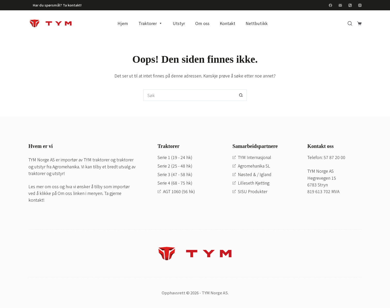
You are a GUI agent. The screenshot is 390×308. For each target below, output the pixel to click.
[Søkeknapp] (241, 95)
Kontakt (227, 23)
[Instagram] (360, 5)
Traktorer (150, 23)
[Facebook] (330, 5)
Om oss (202, 23)
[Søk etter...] (189, 95)
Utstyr (179, 23)
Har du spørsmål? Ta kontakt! (57, 5)
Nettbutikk (257, 23)
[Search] (350, 23)
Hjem (123, 23)
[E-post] (340, 5)
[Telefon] (350, 5)
